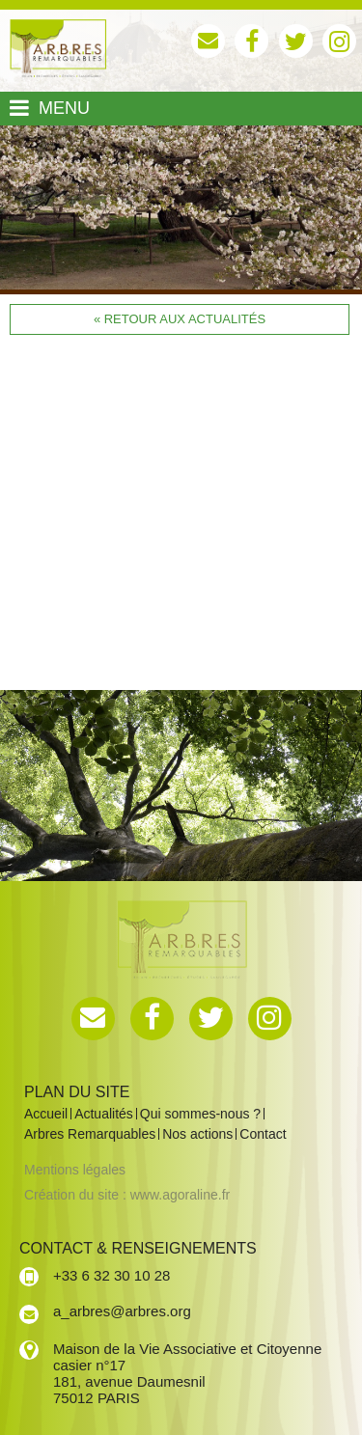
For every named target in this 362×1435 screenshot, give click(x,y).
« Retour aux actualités (179, 319)
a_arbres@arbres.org (122, 1311)
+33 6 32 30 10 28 (111, 1275)
